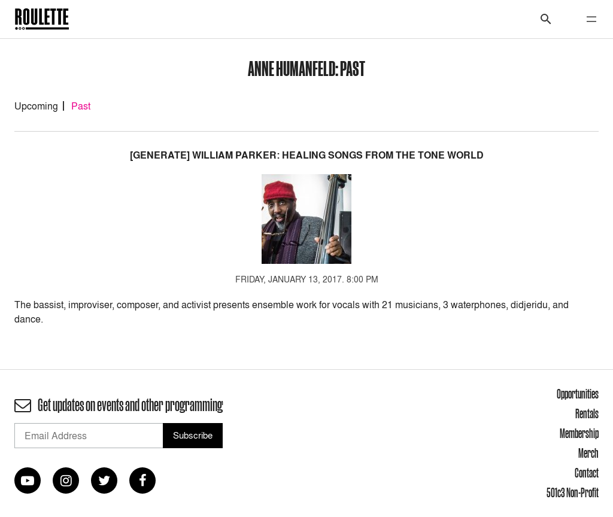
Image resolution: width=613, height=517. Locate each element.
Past (80, 106)
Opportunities (578, 394)
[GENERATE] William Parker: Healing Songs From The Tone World (307, 155)
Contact (587, 472)
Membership (579, 433)
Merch (588, 453)
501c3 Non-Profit (573, 492)
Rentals (587, 413)
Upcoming (36, 106)
